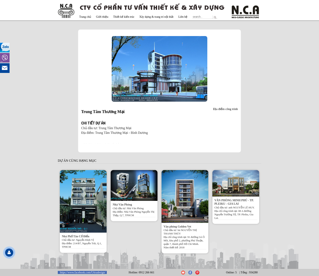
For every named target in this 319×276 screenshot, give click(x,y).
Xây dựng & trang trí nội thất (156, 16)
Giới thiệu (102, 16)
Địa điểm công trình (225, 109)
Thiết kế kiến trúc (123, 16)
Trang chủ (85, 16)
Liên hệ (182, 16)
